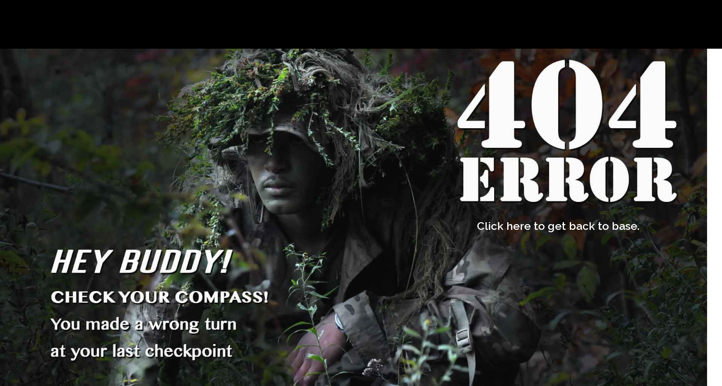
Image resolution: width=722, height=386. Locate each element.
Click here (504, 225)
